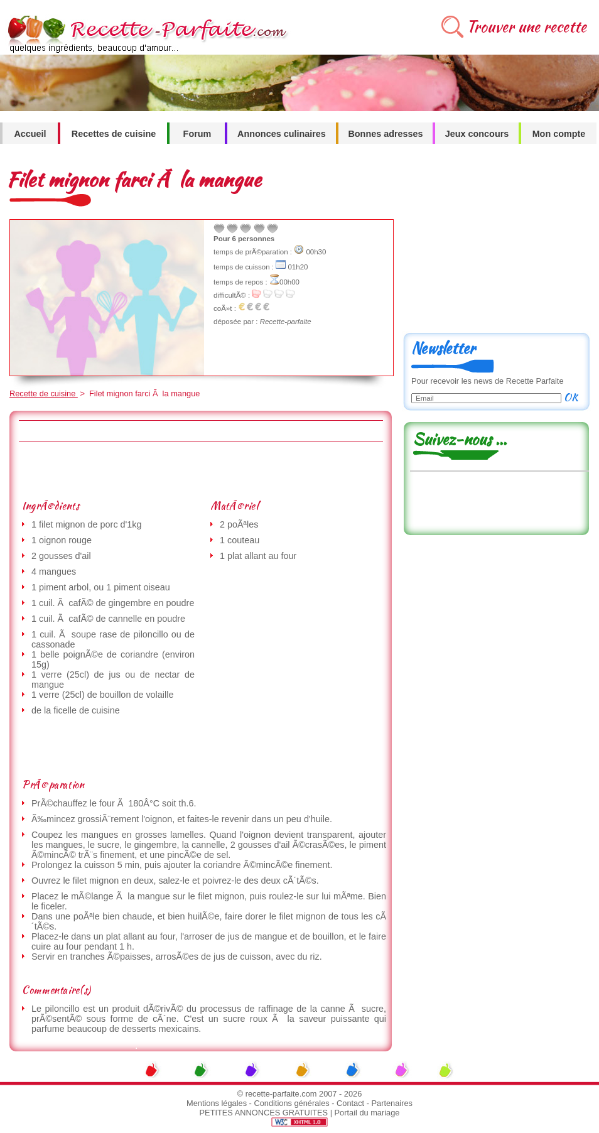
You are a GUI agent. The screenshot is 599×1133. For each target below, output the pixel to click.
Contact (350, 1103)
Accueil (30, 134)
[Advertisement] (200, 470)
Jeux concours (477, 134)
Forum (197, 134)
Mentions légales (216, 1103)
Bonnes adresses (385, 134)
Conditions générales (291, 1103)
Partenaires (392, 1103)
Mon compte (559, 134)
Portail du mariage (367, 1112)
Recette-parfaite (285, 321)
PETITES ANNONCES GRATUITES (264, 1112)
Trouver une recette (526, 27)
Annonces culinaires (281, 134)
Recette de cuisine (43, 393)
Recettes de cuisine (114, 134)
